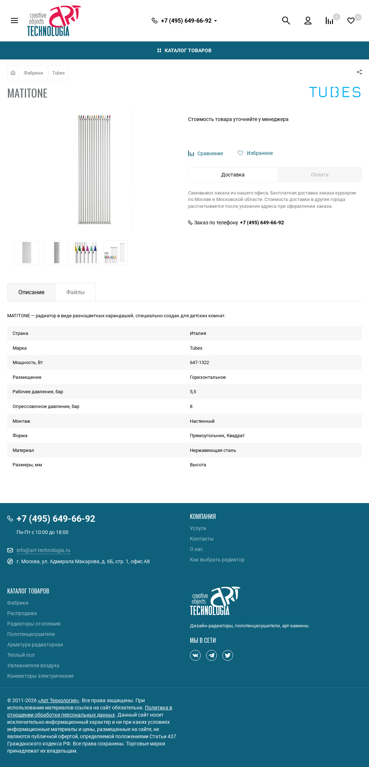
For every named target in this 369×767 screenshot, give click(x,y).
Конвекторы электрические (40, 675)
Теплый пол (21, 655)
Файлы (75, 292)
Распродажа (22, 613)
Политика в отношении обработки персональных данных (89, 711)
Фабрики (33, 72)
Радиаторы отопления (34, 623)
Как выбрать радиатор (217, 559)
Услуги (198, 528)
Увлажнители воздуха (33, 665)
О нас (196, 549)
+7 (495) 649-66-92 (262, 222)
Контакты (202, 538)
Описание (31, 292)
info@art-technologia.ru (43, 550)
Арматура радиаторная (35, 644)
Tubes (58, 72)
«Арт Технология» (58, 700)
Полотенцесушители (31, 634)
